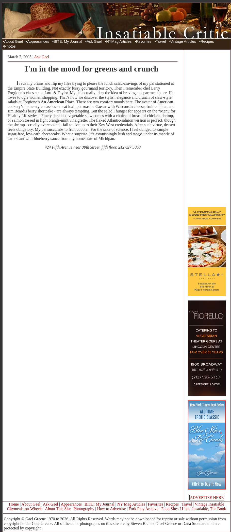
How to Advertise (111, 509)
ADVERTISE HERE (207, 497)
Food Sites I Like (175, 509)
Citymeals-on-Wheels (24, 509)
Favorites (143, 41)
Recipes (207, 41)
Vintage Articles (183, 41)
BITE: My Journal (68, 41)
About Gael (13, 41)
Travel (161, 41)
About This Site (58, 509)
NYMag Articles (118, 41)
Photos (10, 46)
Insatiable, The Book (209, 509)
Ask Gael (94, 41)
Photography (84, 509)
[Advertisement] (207, 128)
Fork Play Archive (143, 509)
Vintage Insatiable (209, 504)
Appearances (38, 41)
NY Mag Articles (131, 504)
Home (14, 504)
